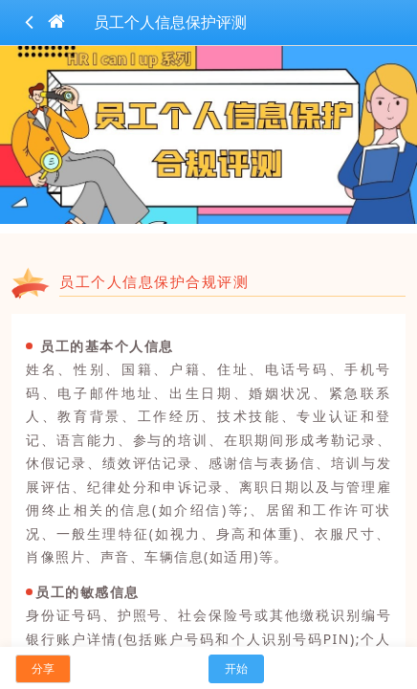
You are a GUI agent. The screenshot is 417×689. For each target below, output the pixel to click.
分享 (43, 668)
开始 (236, 668)
